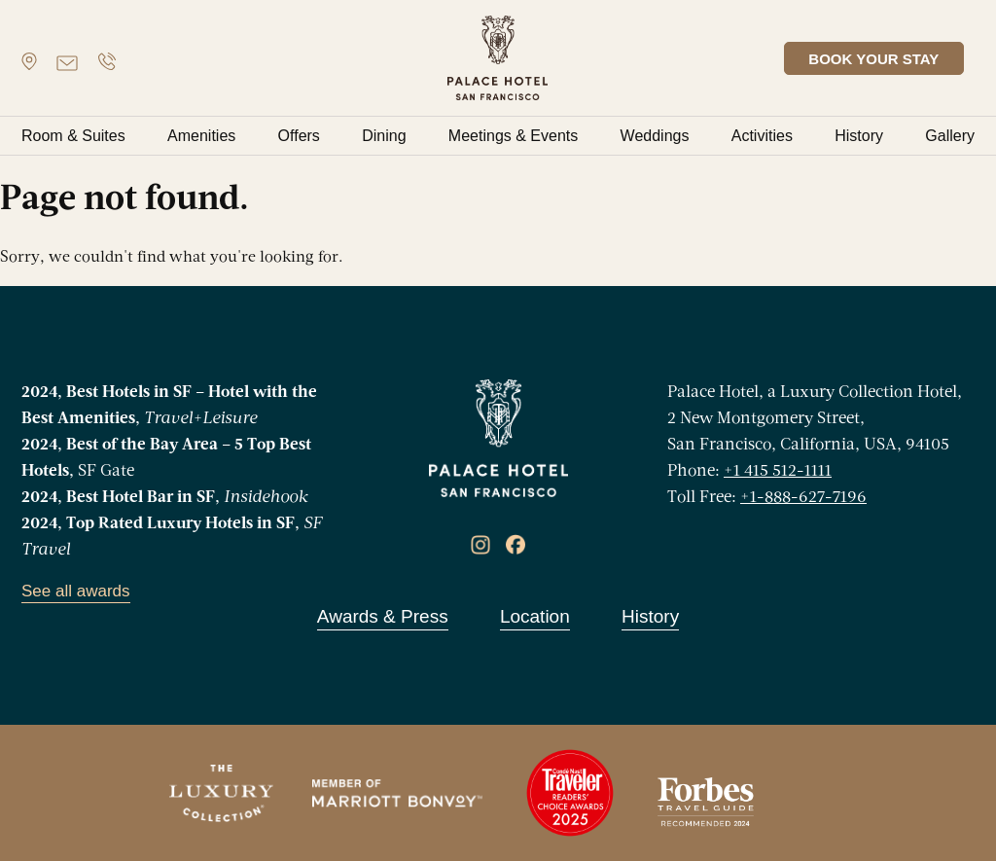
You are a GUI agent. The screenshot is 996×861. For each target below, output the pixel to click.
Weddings (655, 135)
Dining (384, 135)
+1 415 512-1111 (778, 471)
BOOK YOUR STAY (885, 59)
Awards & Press (382, 616)
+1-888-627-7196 (803, 497)
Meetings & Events (513, 135)
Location (535, 616)
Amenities (201, 135)
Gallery (950, 135)
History (859, 135)
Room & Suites (73, 135)
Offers (299, 135)
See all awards (75, 591)
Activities (762, 135)
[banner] (497, 58)
